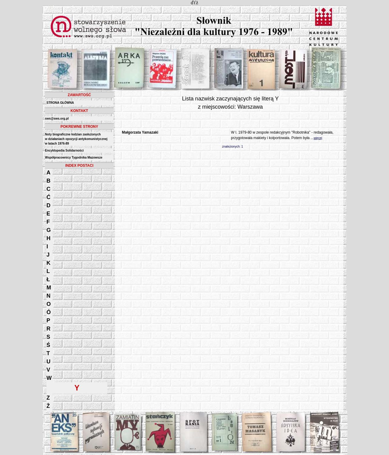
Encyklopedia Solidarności (64, 150)
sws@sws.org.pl (57, 118)
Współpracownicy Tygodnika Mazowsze (73, 157)
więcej (318, 138)
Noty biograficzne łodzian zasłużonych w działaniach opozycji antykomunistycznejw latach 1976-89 (76, 139)
